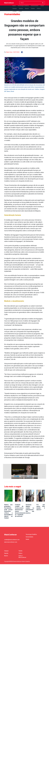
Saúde (42, 5)
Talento (33, 8)
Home (14, 5)
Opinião (21, 8)
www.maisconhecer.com (10, 542)
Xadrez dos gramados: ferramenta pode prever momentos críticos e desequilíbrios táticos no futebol (8, 511)
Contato (14, 11)
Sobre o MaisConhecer (22, 556)
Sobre (20, 11)
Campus (14, 8)
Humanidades (34, 5)
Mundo (27, 8)
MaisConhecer (9, 3)
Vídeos (39, 8)
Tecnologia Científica (23, 5)
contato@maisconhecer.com (12, 539)
